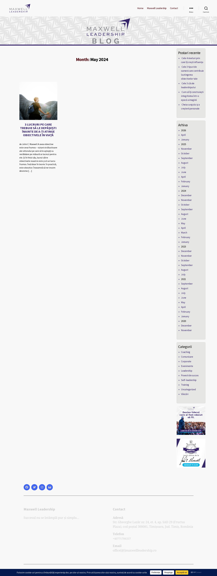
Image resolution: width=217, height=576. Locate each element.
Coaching (185, 349)
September (186, 160)
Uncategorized (188, 385)
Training (185, 381)
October (185, 155)
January (184, 141)
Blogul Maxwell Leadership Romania (52, 568)
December (186, 196)
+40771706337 (123, 534)
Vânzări (184, 390)
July (183, 169)
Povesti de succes (189, 371)
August (184, 164)
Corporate (186, 358)
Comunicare (186, 353)
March (184, 232)
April (183, 137)
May (183, 223)
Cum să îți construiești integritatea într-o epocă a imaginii (191, 99)
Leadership (186, 367)
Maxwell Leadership (156, 10)
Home (140, 10)
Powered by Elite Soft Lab (88, 568)
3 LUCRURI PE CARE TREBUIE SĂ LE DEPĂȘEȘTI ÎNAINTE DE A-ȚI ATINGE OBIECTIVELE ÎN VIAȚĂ (38, 134)
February (185, 182)
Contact (174, 10)
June (183, 173)
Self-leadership (188, 376)
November (186, 150)
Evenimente (186, 362)
